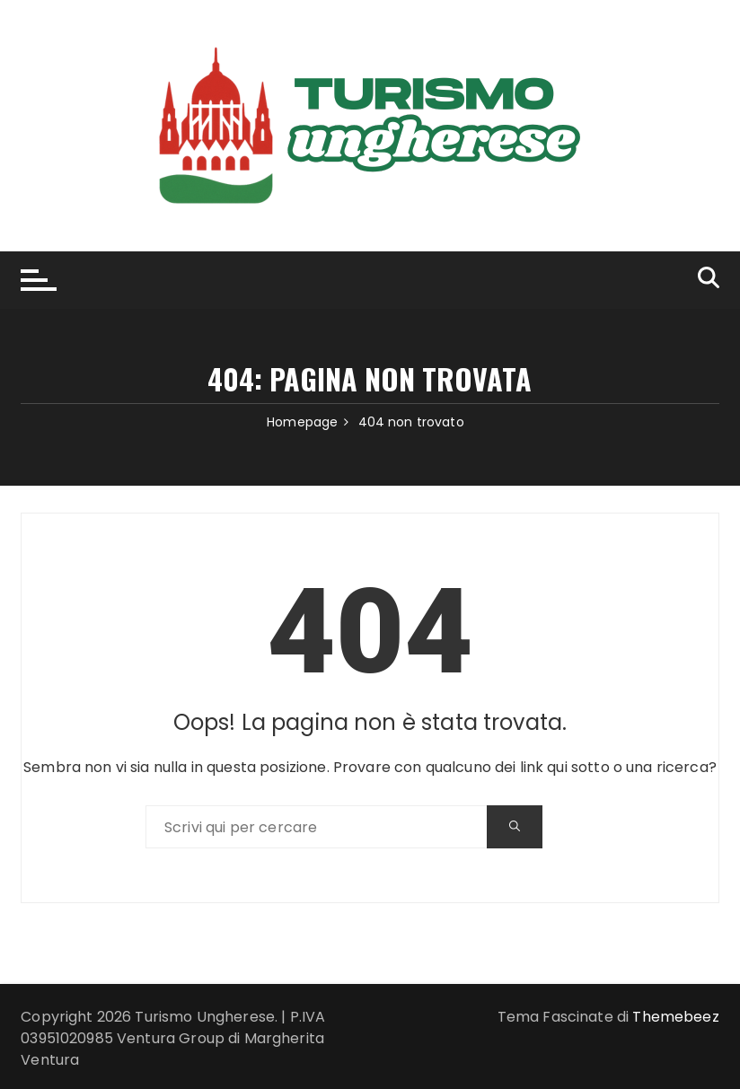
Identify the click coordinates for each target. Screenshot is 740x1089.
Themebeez (675, 1016)
